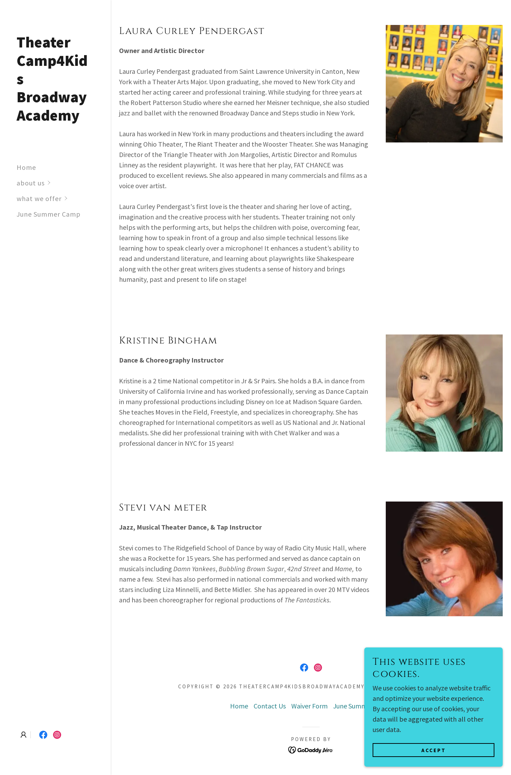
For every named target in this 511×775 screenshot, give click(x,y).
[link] (55, 118)
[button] (64, 183)
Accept (433, 750)
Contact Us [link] (270, 706)
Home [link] (26, 167)
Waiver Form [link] (309, 706)
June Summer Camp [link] (49, 214)
